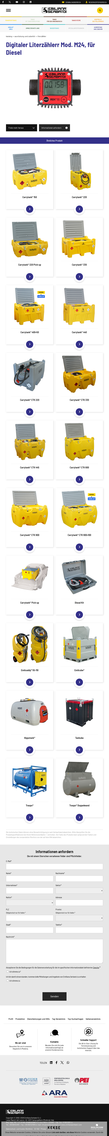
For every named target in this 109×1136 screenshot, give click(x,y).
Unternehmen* (11, 885)
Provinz (58, 909)
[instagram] (24, 2)
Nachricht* (10, 937)
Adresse (59, 897)
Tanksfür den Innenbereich (54, 20)
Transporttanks (10, 20)
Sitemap (51, 1129)
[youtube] (17, 2)
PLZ (7, 909)
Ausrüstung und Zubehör (25, 36)
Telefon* (59, 924)
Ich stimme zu (14, 980)
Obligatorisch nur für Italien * (16, 913)
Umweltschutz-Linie (32, 28)
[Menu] (8, 10)
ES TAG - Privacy (40, 1129)
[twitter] (9, 2)
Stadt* (8, 924)
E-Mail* (9, 861)
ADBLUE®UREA (11, 28)
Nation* (9, 897)
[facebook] (3, 2)
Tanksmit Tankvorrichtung (32, 20)
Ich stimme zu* (15, 971)
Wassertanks (54, 28)
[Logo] (54, 10)
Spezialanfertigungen (76, 28)
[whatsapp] (68, 1062)
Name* (8, 873)
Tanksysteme (76, 20)
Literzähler (42, 36)
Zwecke (96, 967)
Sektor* (58, 885)
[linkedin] (30, 2)
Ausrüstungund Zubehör (98, 28)
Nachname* (60, 873)
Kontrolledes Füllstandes (98, 20)
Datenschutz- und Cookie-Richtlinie (19, 1129)
